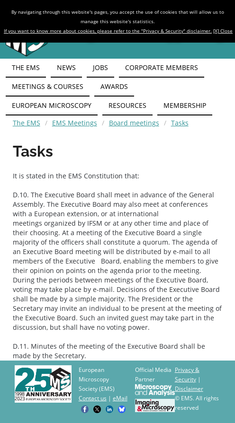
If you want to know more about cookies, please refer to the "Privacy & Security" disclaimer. (108, 30)
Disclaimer (189, 389)
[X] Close (223, 30)
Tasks (180, 122)
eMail (120, 398)
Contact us (93, 398)
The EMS (26, 122)
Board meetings (134, 122)
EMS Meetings (74, 122)
